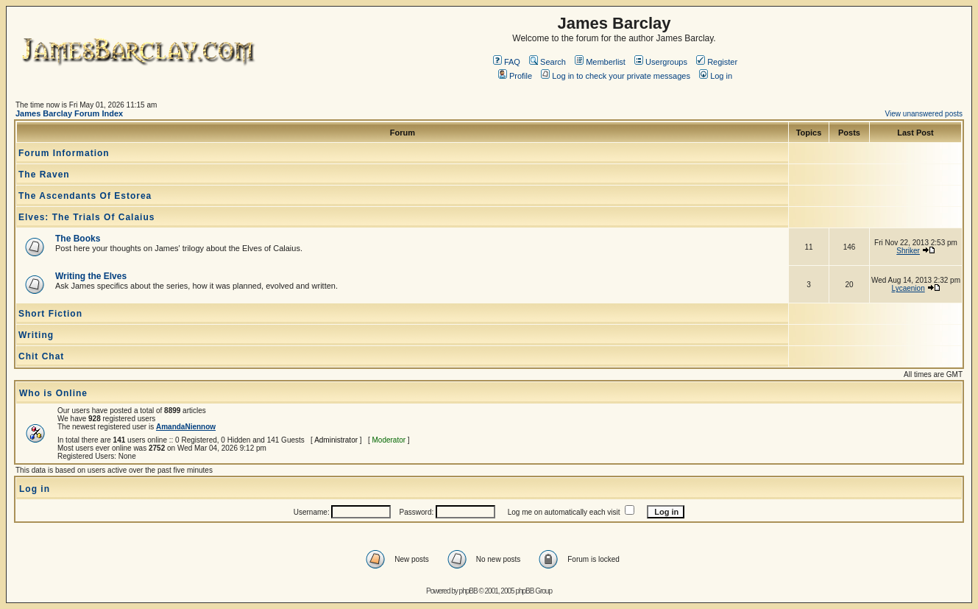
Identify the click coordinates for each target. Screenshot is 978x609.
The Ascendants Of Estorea (85, 196)
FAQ (506, 61)
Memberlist (600, 61)
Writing (36, 335)
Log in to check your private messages (615, 75)
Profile (515, 75)
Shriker (908, 251)
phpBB (468, 591)
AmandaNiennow (186, 427)
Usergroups (660, 61)
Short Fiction (50, 314)
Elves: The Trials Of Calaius (86, 217)
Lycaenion (907, 288)
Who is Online (53, 393)
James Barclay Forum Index (69, 113)
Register (716, 61)
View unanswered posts (924, 114)
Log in (715, 75)
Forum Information (64, 153)
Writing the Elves (91, 276)
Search (547, 61)
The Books (77, 238)
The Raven (44, 174)
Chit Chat (41, 356)
